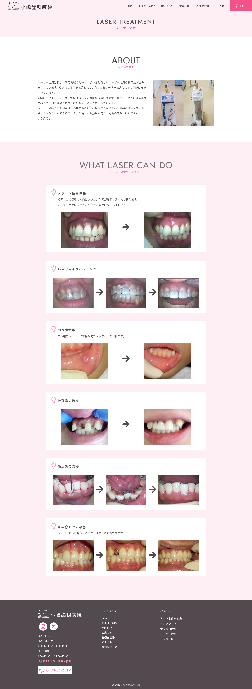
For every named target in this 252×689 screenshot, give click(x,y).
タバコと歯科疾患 (171, 618)
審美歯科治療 (168, 628)
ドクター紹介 (146, 6)
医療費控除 (203, 6)
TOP (129, 6)
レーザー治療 (168, 633)
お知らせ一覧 (109, 647)
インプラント (168, 623)
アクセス (221, 6)
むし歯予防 (167, 639)
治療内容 (184, 6)
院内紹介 (166, 6)
